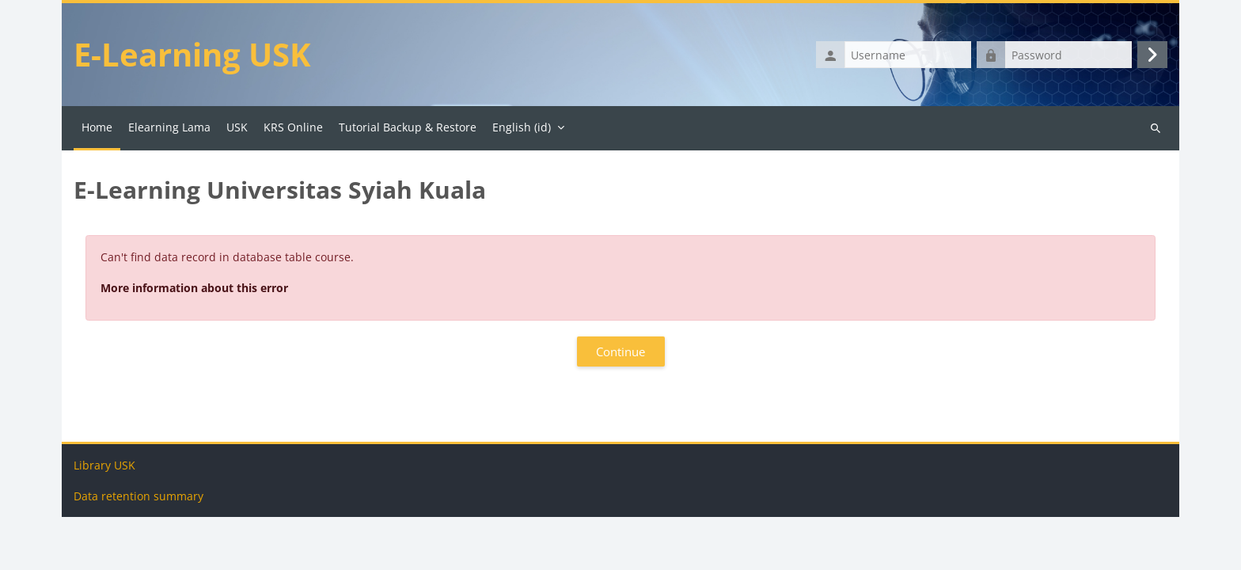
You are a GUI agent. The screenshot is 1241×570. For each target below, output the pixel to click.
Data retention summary (138, 549)
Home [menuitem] (97, 127)
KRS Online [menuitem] (293, 127)
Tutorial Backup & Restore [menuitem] (407, 127)
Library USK (104, 518)
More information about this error (194, 287)
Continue (620, 351)
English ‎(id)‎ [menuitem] (521, 127)
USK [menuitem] (237, 127)
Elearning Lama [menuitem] (169, 127)
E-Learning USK (192, 54)
